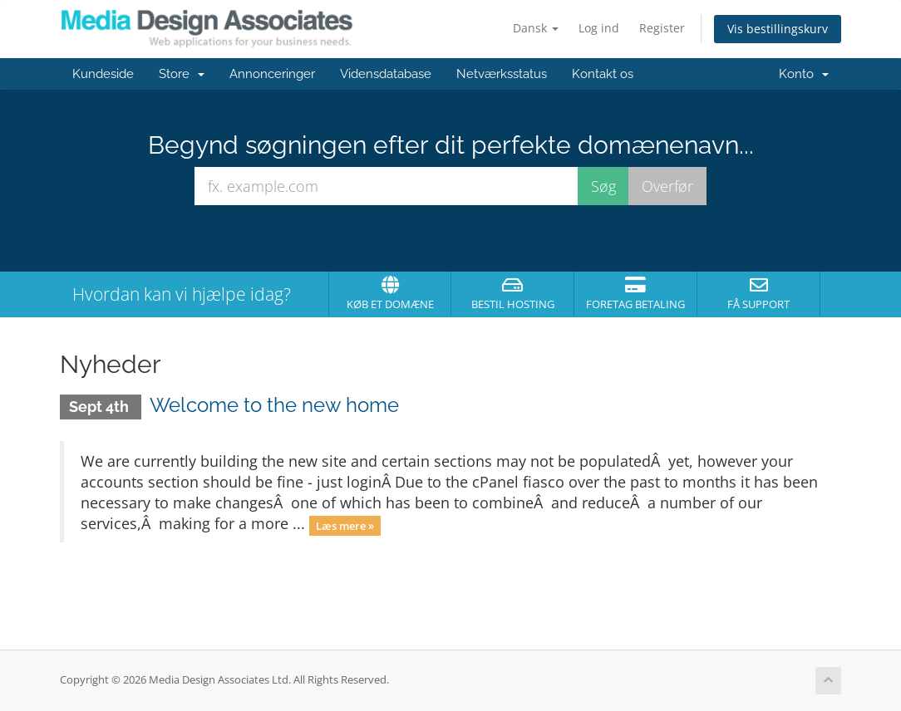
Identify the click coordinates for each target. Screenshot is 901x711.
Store (181, 73)
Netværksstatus (501, 73)
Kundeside (103, 73)
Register (662, 28)
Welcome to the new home (274, 405)
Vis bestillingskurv (777, 29)
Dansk (536, 28)
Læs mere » (345, 524)
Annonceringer (272, 73)
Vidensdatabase (385, 73)
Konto (804, 73)
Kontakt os (602, 73)
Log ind (599, 28)
